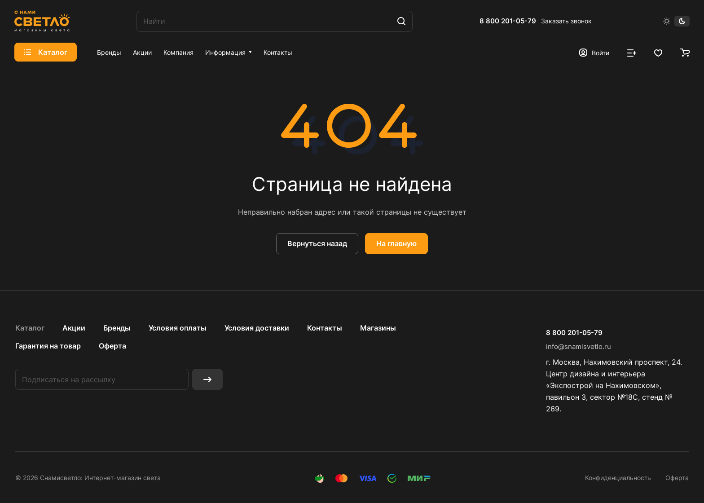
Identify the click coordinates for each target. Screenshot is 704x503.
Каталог (29, 327)
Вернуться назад (317, 243)
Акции (73, 327)
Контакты (324, 327)
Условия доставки (256, 327)
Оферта (112, 345)
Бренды (117, 327)
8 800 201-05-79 (508, 21)
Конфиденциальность (618, 477)
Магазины (378, 327)
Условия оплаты (178, 327)
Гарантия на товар (48, 345)
